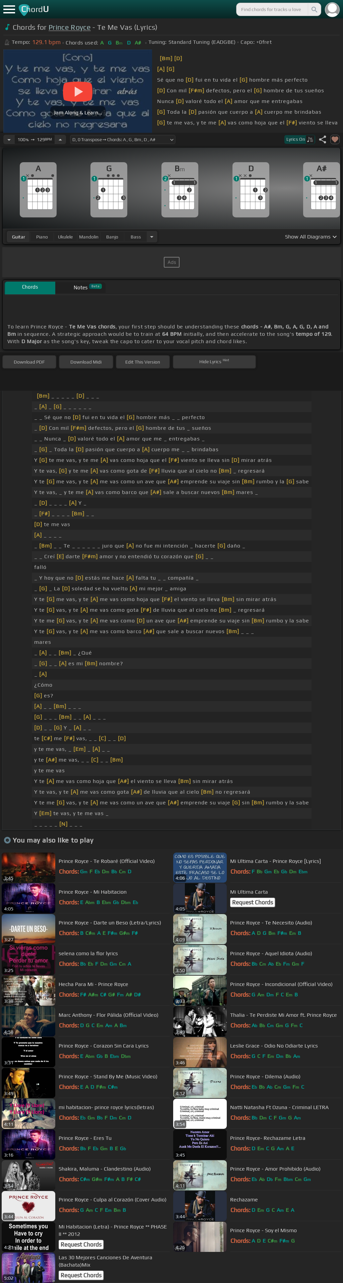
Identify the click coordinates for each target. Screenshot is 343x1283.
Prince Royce (70, 27)
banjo (112, 236)
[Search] (314, 9)
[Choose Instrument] (152, 236)
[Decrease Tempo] (9, 139)
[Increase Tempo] (60, 139)
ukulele (65, 236)
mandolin (88, 236)
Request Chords (252, 902)
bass (136, 236)
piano (42, 236)
